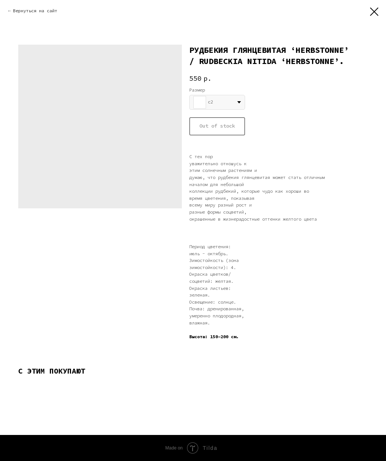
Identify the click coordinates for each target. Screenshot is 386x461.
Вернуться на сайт (35, 10)
